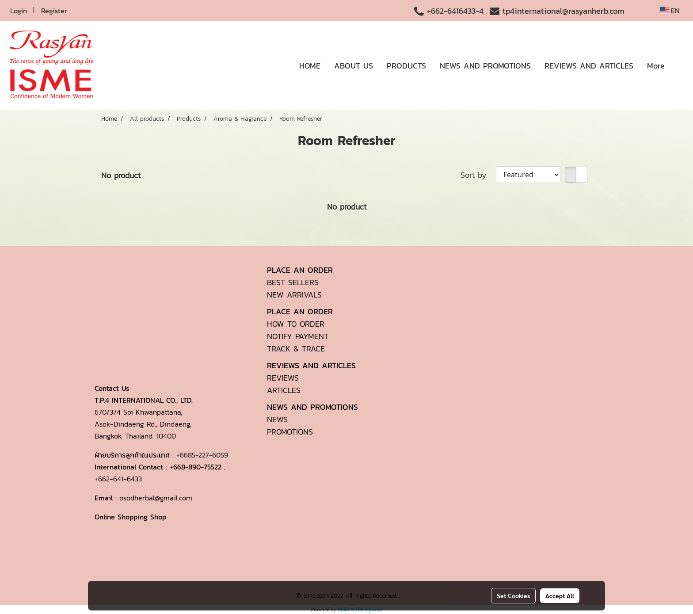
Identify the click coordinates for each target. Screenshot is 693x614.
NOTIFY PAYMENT (297, 336)
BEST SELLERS (293, 282)
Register (54, 10)
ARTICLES (284, 390)
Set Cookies (513, 595)
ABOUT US (353, 66)
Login (18, 10)
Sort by (478, 175)
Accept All (559, 595)
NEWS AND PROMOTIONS (485, 66)
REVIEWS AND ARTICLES (588, 66)
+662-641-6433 (118, 478)
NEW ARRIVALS (294, 295)
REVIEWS (283, 378)
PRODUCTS (406, 66)
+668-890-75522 (195, 466)
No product (121, 175)
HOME (309, 66)
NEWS (277, 419)
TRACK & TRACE (296, 349)
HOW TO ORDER (295, 324)
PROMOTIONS (290, 432)
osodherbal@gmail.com (155, 497)
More (656, 66)
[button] (679, 65)
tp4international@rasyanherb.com (563, 11)
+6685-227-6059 (202, 455)
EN (670, 10)
